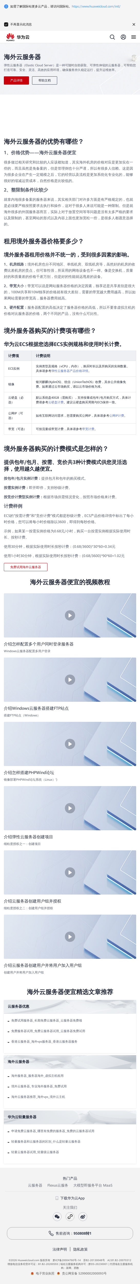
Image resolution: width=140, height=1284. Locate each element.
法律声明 (60, 1249)
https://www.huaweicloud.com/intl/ (96, 6)
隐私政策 (80, 1249)
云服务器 (35, 1185)
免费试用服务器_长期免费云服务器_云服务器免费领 (46, 1020)
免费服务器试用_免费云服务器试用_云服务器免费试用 (48, 1031)
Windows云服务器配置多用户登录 (27, 651)
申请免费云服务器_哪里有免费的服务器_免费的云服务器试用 (52, 1131)
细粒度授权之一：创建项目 (22, 844)
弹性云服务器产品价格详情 (69, 371)
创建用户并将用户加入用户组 (24, 972)
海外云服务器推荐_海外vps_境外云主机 (38, 1097)
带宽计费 (88, 429)
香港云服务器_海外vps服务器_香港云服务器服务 (44, 1041)
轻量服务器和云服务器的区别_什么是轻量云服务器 (46, 1141)
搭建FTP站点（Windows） (22, 715)
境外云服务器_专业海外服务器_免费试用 (39, 1086)
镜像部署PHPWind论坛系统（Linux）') (30, 779)
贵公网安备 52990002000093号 (84, 1273)
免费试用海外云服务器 (25, 567)
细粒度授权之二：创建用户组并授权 (28, 908)
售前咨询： (70, 1233)
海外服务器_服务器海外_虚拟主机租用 (37, 1076)
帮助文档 (44, 80)
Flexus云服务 (57, 1185)
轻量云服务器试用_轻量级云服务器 (35, 1152)
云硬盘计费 (56, 402)
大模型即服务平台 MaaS (92, 1185)
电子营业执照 (45, 1273)
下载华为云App (70, 1198)
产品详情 (16, 80)
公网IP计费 (116, 415)
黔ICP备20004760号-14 (67, 1260)
